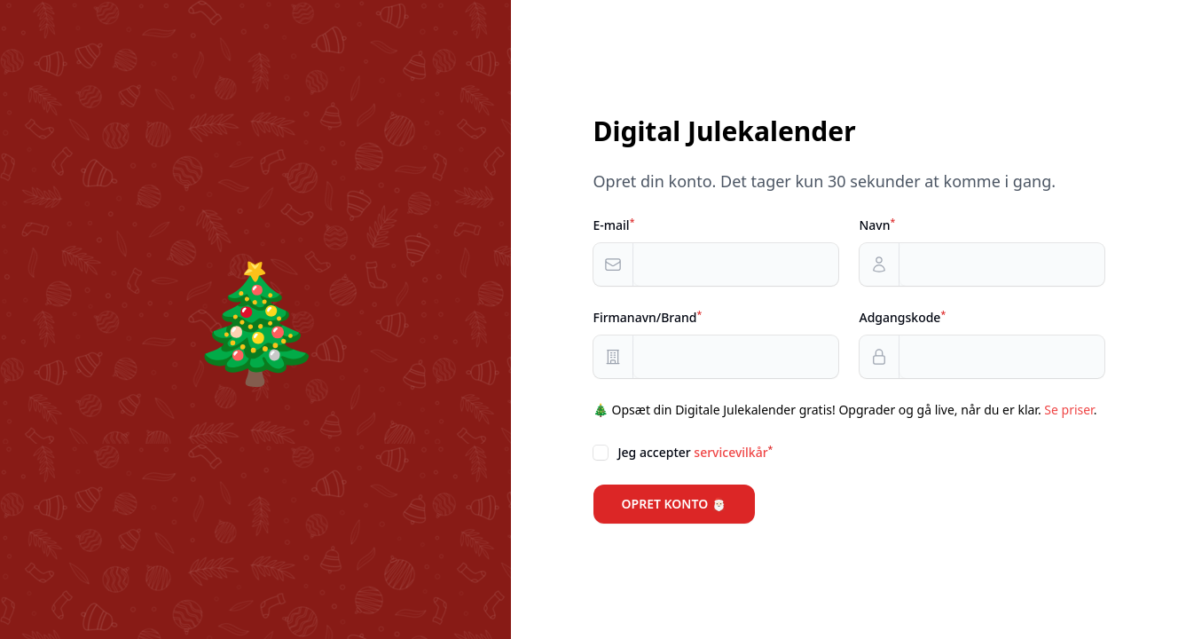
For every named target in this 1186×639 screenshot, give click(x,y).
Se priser (1068, 409)
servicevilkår (730, 452)
